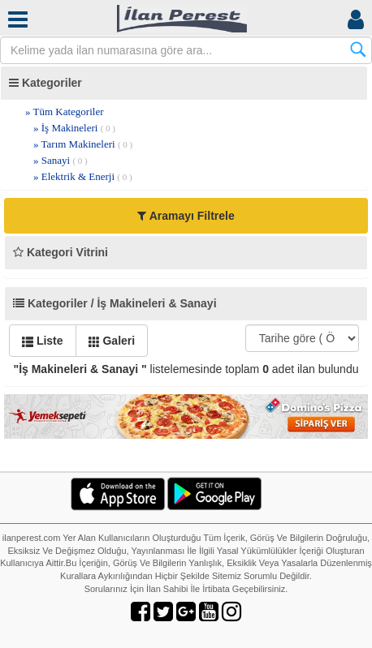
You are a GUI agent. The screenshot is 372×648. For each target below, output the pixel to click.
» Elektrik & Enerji (82, 176)
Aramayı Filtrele (185, 215)
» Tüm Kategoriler (64, 111)
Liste (42, 340)
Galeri (112, 340)
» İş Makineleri (74, 128)
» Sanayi (60, 160)
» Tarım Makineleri (82, 144)
